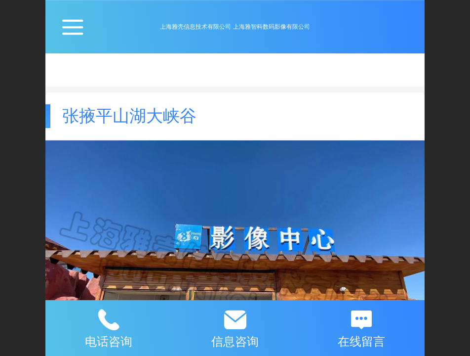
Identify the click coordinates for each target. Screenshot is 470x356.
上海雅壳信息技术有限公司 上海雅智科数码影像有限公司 (235, 26)
